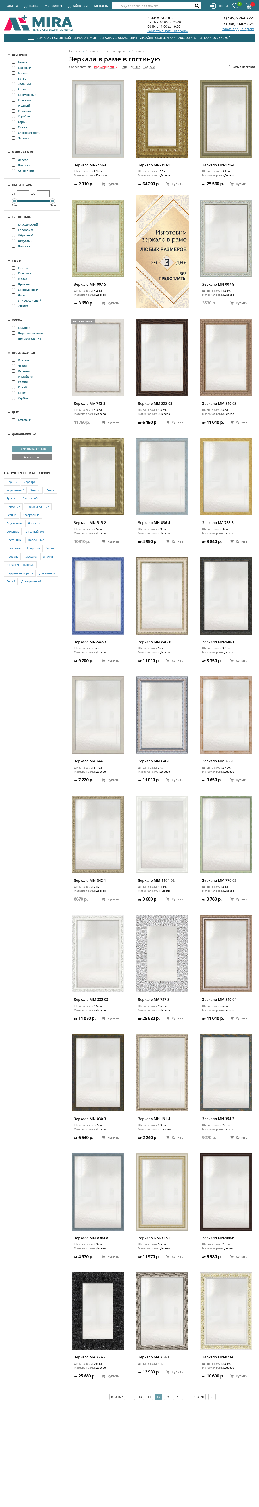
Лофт (18, 295)
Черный (20, 138)
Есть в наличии (241, 67)
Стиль (16, 260)
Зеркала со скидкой (215, 38)
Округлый (22, 241)
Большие (12, 532)
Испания (21, 371)
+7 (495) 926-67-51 (237, 18)
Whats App (230, 29)
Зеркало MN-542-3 (90, 642)
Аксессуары (187, 38)
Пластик (21, 165)
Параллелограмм (27, 333)
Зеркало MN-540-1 (218, 642)
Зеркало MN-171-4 (218, 165)
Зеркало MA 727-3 (153, 1000)
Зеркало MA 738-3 (218, 523)
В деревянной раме (19, 573)
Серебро (21, 116)
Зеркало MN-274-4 (90, 165)
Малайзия (22, 377)
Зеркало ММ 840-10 (155, 642)
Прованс (21, 284)
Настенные (14, 540)
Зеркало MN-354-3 (218, 1119)
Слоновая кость (26, 133)
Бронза (20, 73)
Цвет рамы (19, 55)
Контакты (101, 6)
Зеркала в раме (85, 38)
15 (158, 1397)
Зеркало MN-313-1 (154, 165)
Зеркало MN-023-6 (218, 1357)
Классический (25, 224)
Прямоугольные (37, 507)
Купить (110, 184)
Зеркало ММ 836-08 (91, 1238)
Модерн (20, 279)
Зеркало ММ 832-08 (91, 1000)
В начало (117, 1397)
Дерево (20, 160)
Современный (25, 290)
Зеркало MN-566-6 (218, 1238)
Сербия (20, 398)
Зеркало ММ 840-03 (219, 404)
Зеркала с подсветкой (54, 38)
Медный (21, 105)
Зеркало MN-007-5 (90, 284)
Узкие (50, 548)
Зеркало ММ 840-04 (219, 1000)
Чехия (19, 366)
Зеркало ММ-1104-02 (156, 880)
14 (149, 1397)
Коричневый (24, 95)
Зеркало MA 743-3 (89, 404)
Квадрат (21, 328)
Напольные (36, 540)
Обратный (22, 235)
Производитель (24, 353)
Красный (21, 100)
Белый (19, 62)
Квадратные (31, 515)
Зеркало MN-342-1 (90, 880)
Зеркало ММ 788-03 (219, 761)
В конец (199, 1397)
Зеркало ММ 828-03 (155, 404)
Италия (20, 360)
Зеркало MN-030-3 (90, 1119)
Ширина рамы (22, 185)
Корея (19, 393)
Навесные (13, 507)
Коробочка (23, 230)
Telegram (247, 29)
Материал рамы (23, 152)
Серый (19, 122)
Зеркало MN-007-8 (218, 284)
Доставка (31, 6)
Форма (17, 320)
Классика (21, 273)
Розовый (21, 111)
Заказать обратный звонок (167, 31)
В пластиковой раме (20, 565)
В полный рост (35, 532)
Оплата (12, 6)
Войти (219, 6)
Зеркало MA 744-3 (89, 761)
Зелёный (21, 84)
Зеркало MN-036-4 (154, 523)
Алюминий (23, 171)
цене (124, 67)
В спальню (13, 548)
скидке (135, 67)
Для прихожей (31, 581)
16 (167, 1397)
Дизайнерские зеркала (157, 38)
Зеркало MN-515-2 (90, 523)
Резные (11, 515)
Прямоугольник (26, 338)
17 (176, 1397)
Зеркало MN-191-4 (154, 1119)
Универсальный (26, 300)
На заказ (34, 523)
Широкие (33, 548)
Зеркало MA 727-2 (89, 1357)
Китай (19, 387)
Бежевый (21, 68)
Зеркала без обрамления (118, 38)
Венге (19, 78)
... (212, 1397)
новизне (149, 67)
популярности (105, 67)
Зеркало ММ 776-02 (219, 880)
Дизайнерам (78, 6)
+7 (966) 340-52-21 (237, 23)
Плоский (21, 246)
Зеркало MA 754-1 (153, 1357)
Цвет (15, 412)
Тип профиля (21, 217)
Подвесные (14, 523)
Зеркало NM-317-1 (154, 1238)
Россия (20, 382)
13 (140, 1397)
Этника (20, 306)
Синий (19, 127)
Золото (20, 89)
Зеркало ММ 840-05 (155, 761)
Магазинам (53, 6)
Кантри (20, 268)
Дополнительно (24, 434)
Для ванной (47, 573)
